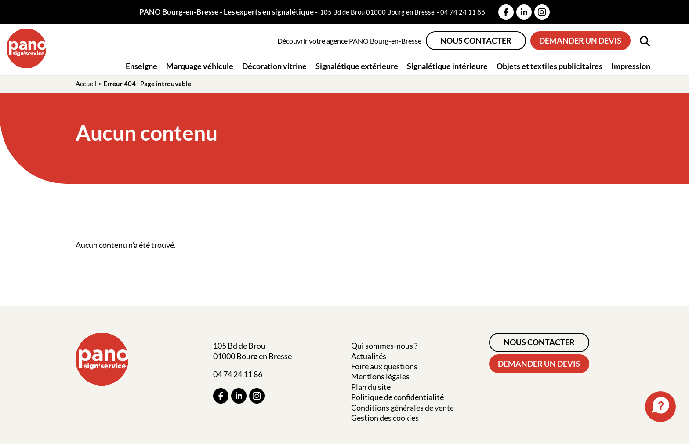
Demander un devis (580, 40)
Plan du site (371, 387)
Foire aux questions (384, 366)
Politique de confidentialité (397, 397)
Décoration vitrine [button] (274, 66)
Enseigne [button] (141, 66)
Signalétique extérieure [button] (356, 66)
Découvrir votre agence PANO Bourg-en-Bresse (349, 40)
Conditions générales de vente (402, 407)
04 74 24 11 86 (462, 12)
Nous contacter (475, 40)
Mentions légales (380, 376)
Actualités (368, 356)
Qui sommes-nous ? (384, 345)
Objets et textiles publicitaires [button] (549, 66)
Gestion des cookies (385, 417)
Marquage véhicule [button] (199, 66)
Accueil (86, 83)
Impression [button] (630, 66)
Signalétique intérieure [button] (447, 66)
